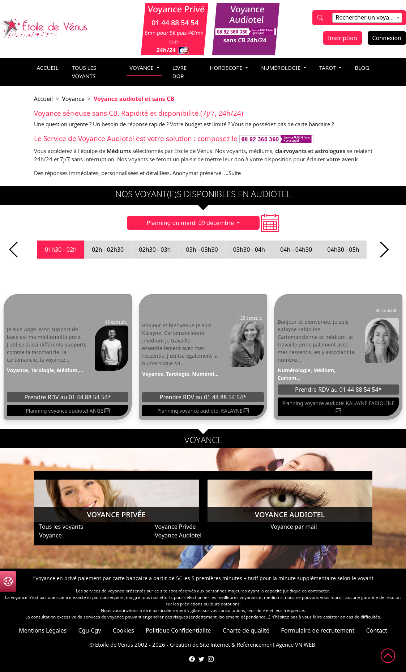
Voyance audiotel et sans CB (134, 99)
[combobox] (367, 18)
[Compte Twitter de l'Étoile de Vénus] (201, 659)
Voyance (73, 99)
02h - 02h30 (108, 250)
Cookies (123, 630)
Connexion (386, 38)
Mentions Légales (43, 630)
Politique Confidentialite (178, 630)
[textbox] (367, 17)
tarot (328, 67)
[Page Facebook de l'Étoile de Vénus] (192, 659)
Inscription (342, 38)
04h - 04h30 (296, 250)
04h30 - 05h (343, 250)
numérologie (281, 67)
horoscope (227, 67)
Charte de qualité (246, 630)
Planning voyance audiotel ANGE (68, 410)
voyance (142, 67)
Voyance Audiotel (178, 535)
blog (362, 67)
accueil (48, 67)
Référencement (255, 644)
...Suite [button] (232, 172)
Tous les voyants (84, 72)
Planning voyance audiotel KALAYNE (203, 410)
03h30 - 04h (249, 250)
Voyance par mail (293, 527)
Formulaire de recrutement (317, 630)
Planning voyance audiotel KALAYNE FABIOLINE (338, 407)
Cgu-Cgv (89, 630)
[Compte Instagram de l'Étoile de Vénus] (211, 659)
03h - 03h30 (202, 250)
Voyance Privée (175, 527)
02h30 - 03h (155, 250)
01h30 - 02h (61, 250)
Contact (376, 630)
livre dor (179, 72)
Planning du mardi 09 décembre (191, 223)
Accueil (43, 99)
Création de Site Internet (200, 644)
